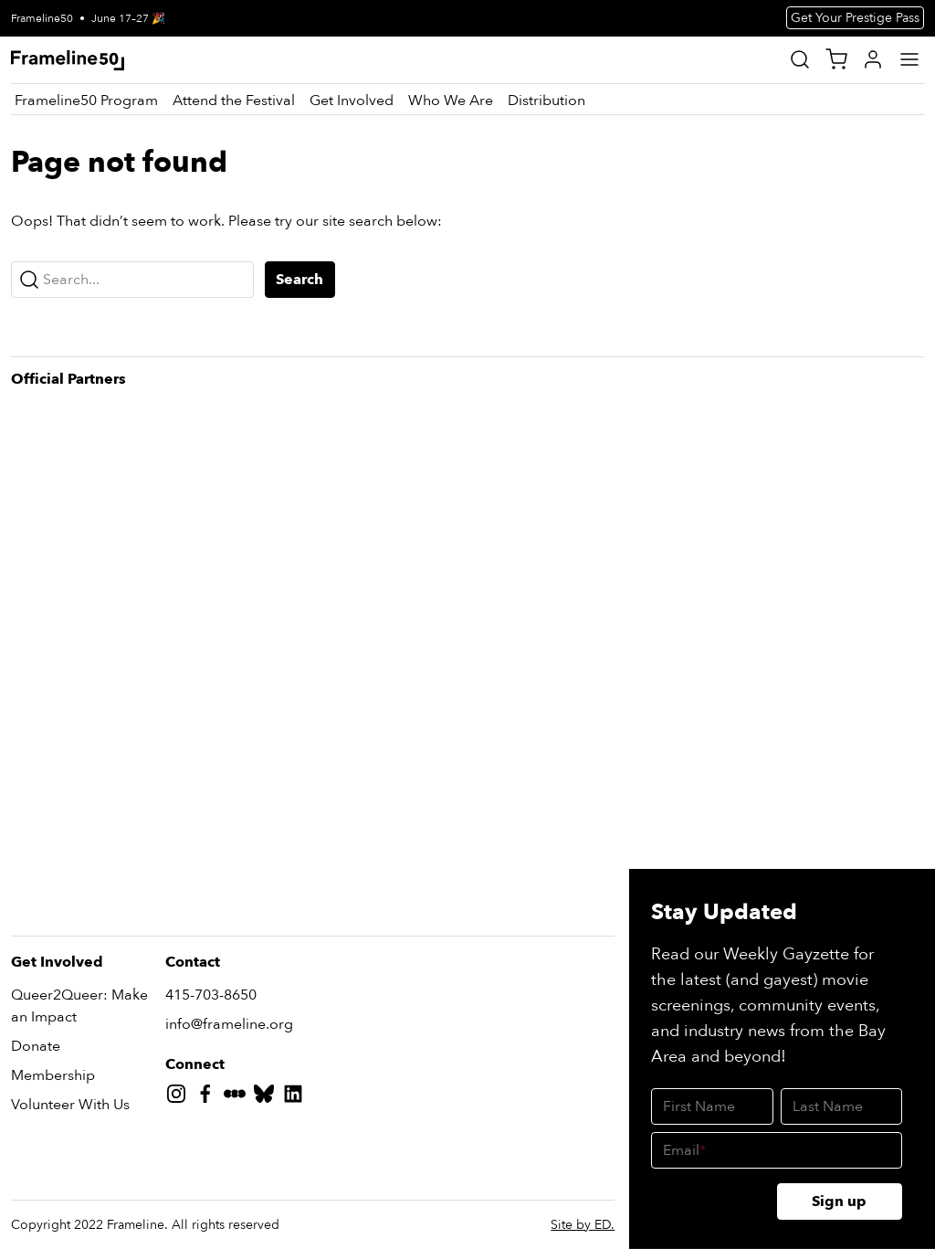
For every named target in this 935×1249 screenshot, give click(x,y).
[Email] (776, 1150)
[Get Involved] (352, 100)
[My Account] (873, 59)
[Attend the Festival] (234, 100)
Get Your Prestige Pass (855, 17)
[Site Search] (799, 59)
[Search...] (132, 279)
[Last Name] (841, 1106)
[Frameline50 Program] (86, 100)
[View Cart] (836, 59)
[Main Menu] (909, 59)
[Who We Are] (450, 100)
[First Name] (711, 1106)
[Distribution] (546, 100)
